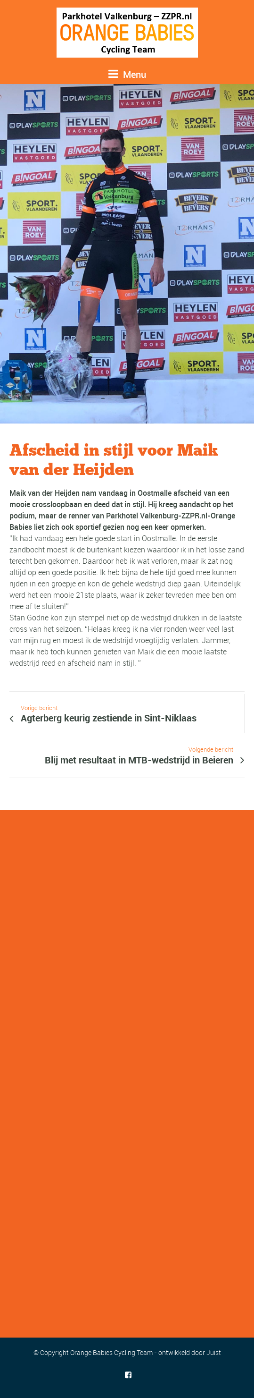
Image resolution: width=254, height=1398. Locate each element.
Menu (127, 74)
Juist (213, 1352)
